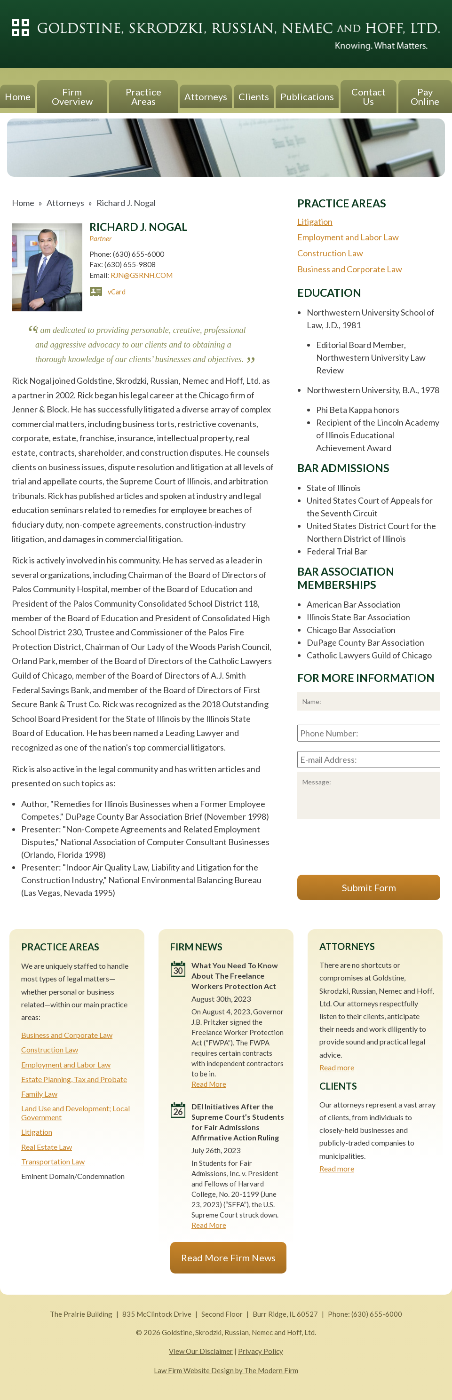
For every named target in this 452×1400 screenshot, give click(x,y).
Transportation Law (53, 1161)
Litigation (315, 221)
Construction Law (330, 253)
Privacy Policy (260, 1351)
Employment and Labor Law (348, 237)
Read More (208, 1084)
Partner (100, 238)
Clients (253, 96)
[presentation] (368, 849)
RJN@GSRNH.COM (142, 275)
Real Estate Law (46, 1146)
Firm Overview (72, 96)
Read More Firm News (228, 1257)
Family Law (39, 1093)
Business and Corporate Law (349, 269)
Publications (307, 96)
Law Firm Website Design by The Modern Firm (226, 1370)
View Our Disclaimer (201, 1351)
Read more (336, 1067)
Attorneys (205, 96)
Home (18, 96)
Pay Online (425, 96)
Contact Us (368, 96)
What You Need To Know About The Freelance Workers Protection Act (234, 975)
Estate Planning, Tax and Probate (74, 1079)
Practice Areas (143, 96)
